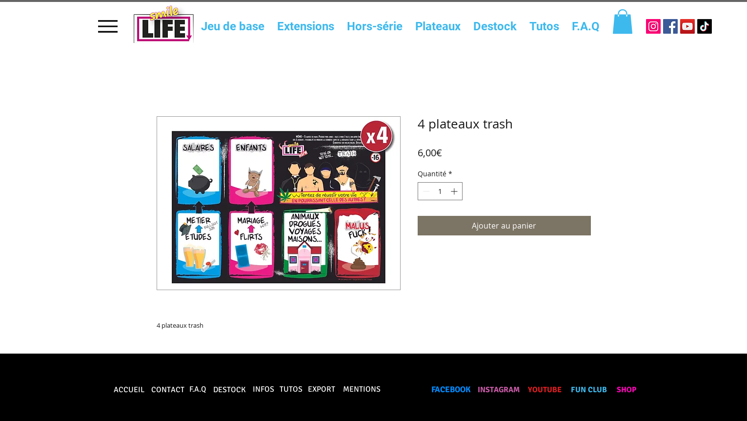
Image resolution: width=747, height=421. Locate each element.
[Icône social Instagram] (653, 26)
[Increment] (455, 191)
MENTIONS (362, 389)
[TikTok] (704, 26)
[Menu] (108, 26)
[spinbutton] (440, 191)
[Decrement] (425, 191)
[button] (622, 21)
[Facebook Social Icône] (670, 26)
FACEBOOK (451, 389)
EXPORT (321, 389)
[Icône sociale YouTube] (687, 26)
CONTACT (167, 390)
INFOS (263, 389)
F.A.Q (197, 389)
